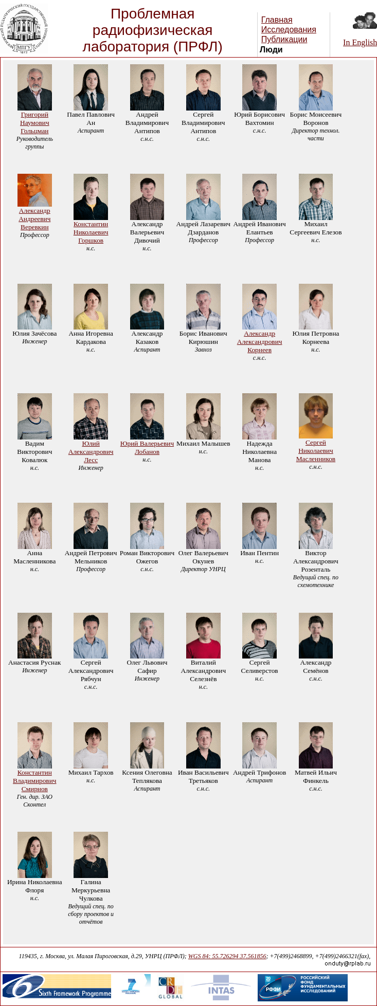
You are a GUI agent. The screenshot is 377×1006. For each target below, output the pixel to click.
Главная (277, 19)
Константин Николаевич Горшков (91, 232)
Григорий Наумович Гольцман (34, 123)
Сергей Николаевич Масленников (315, 450)
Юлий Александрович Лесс (91, 452)
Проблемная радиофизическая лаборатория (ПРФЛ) (153, 30)
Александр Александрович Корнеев (259, 342)
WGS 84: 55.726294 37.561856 (227, 956)
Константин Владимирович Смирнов (34, 781)
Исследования (288, 29)
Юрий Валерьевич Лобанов (147, 447)
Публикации (284, 39)
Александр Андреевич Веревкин (34, 219)
